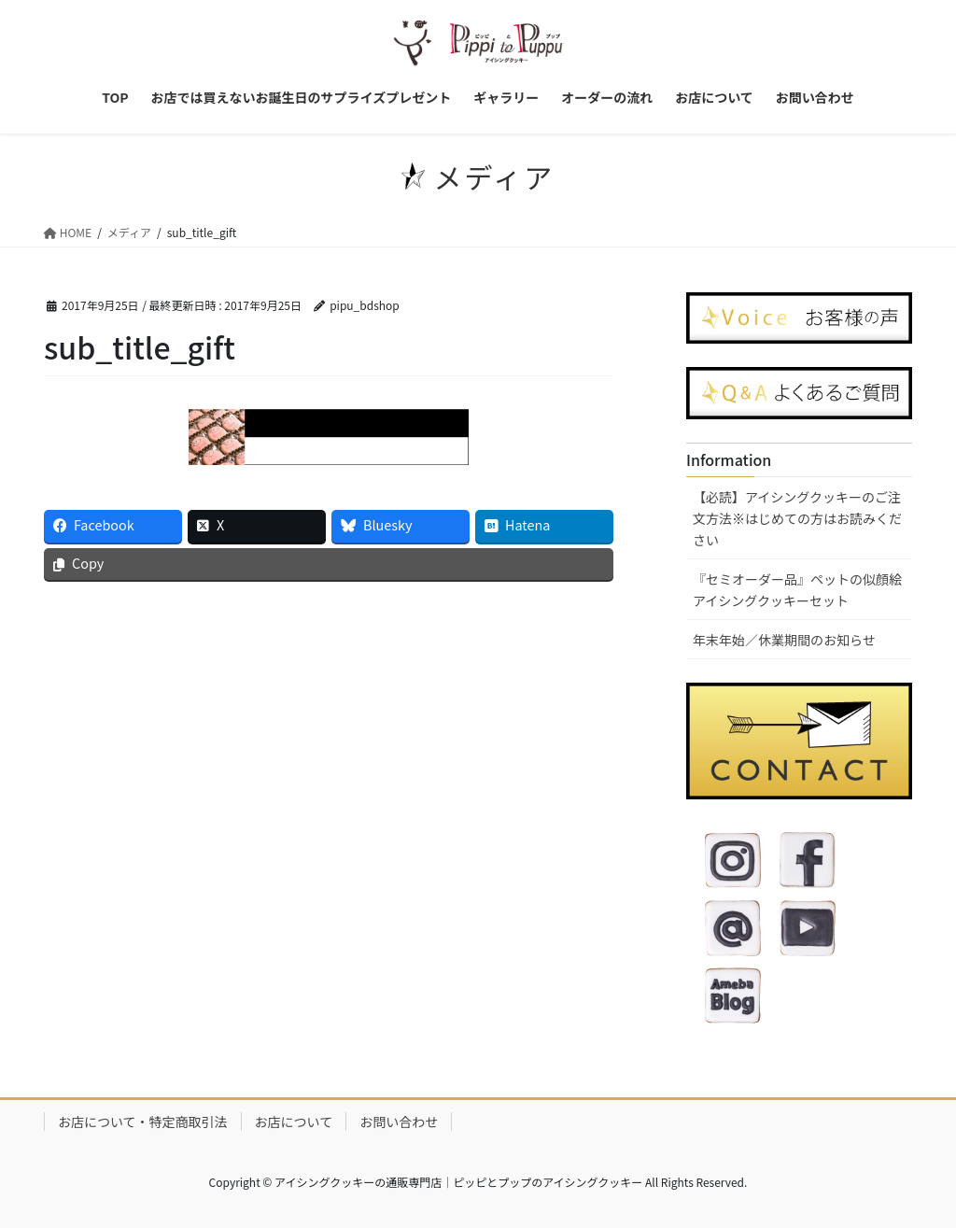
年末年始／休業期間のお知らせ (784, 639)
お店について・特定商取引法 (143, 1121)
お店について (294, 1121)
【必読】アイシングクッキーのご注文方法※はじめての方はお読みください (797, 518)
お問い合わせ (398, 1121)
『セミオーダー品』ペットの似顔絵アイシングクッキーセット (797, 590)
